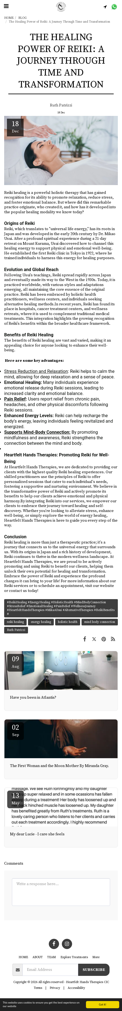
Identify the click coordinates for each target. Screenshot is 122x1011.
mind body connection (99, 622)
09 (15, 662)
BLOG (22, 18)
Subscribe (94, 969)
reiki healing (15, 622)
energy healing (41, 622)
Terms (38, 988)
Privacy (55, 988)
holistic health (67, 622)
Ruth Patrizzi (61, 105)
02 (15, 730)
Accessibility (76, 988)
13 (15, 798)
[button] (6, 6)
